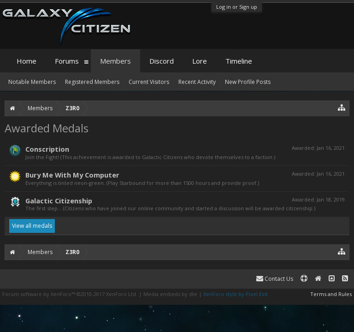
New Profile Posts (248, 82)
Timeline (238, 60)
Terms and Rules (331, 293)
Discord (161, 60)
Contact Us (274, 279)
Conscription (47, 149)
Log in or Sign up (236, 6)
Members (115, 60)
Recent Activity (197, 82)
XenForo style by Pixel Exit (235, 293)
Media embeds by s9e (170, 293)
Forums (67, 60)
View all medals (32, 226)
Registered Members (92, 82)
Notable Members (32, 82)
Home (26, 60)
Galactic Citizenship (58, 200)
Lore (199, 60)
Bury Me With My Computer (72, 174)
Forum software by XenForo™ (69, 293)
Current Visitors (149, 82)
